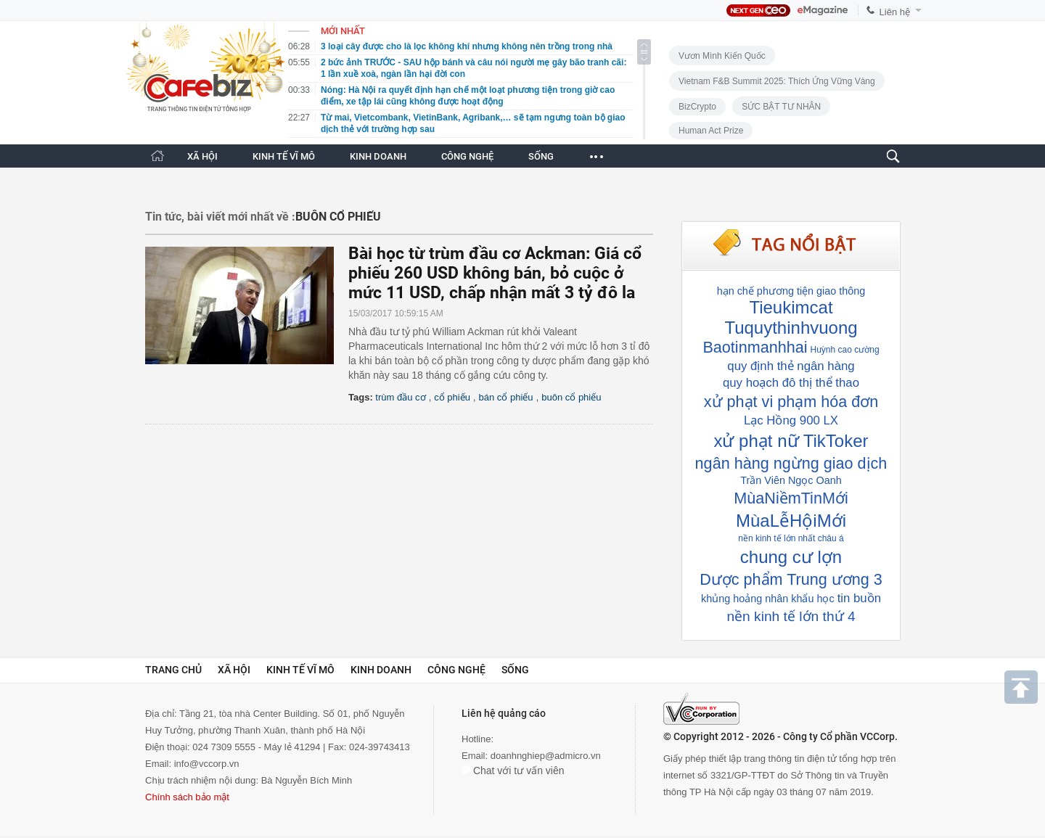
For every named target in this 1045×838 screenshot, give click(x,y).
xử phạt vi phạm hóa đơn (791, 402)
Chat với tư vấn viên (513, 770)
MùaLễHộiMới (791, 520)
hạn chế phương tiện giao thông (791, 291)
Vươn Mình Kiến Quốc (722, 56)
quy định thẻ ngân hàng (790, 366)
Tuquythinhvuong (790, 327)
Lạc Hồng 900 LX (791, 420)
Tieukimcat (790, 307)
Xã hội (234, 669)
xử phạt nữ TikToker (790, 441)
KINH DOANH (378, 156)
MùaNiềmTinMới (791, 498)
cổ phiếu (452, 397)
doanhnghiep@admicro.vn (546, 755)
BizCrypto (697, 107)
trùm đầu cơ (400, 397)
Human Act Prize (711, 131)
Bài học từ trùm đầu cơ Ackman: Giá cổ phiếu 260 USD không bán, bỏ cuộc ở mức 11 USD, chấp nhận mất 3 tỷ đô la (495, 273)
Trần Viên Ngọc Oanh (790, 480)
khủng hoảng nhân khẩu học (768, 598)
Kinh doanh (381, 669)
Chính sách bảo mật (187, 797)
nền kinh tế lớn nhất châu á (790, 538)
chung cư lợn (791, 557)
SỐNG (541, 156)
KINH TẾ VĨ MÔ (284, 156)
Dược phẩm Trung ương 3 (791, 579)
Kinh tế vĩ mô (300, 669)
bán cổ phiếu (506, 397)
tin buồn (859, 598)
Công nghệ (456, 669)
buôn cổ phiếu (571, 397)
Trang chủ (173, 669)
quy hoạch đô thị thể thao (791, 383)
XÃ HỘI (202, 156)
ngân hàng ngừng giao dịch (791, 463)
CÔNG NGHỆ (467, 156)
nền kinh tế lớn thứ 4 (790, 616)
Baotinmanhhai (754, 347)
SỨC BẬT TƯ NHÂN (781, 107)
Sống (515, 669)
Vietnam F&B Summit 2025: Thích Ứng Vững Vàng (777, 81)
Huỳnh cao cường (845, 350)
